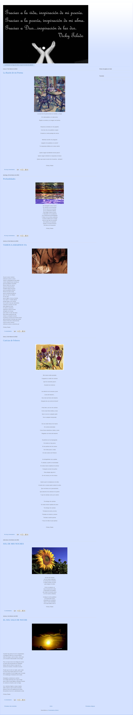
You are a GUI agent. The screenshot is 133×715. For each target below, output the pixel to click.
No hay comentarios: (9, 169)
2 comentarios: (8, 331)
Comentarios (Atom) (53, 710)
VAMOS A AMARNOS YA (15, 245)
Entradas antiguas (90, 706)
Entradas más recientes (10, 706)
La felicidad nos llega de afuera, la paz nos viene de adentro (19, 65)
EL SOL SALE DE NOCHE (15, 620)
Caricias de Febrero (11, 340)
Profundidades (9, 179)
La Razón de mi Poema (13, 73)
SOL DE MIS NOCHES (13, 544)
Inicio (51, 706)
